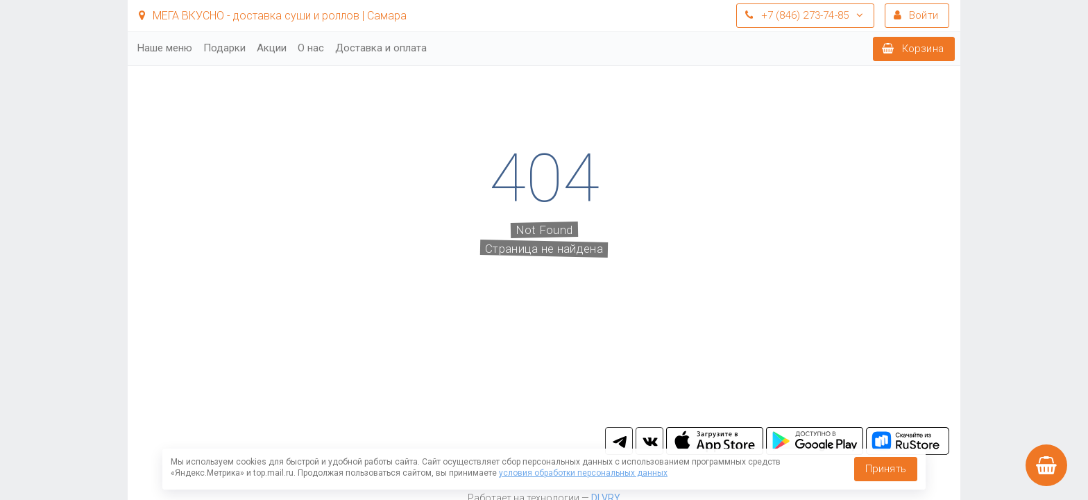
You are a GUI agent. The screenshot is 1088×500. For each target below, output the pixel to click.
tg (619, 441)
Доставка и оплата (381, 48)
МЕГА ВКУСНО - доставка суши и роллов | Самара (273, 15)
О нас (311, 48)
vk (649, 441)
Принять (885, 468)
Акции (272, 48)
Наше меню (164, 48)
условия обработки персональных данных (583, 473)
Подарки (224, 48)
